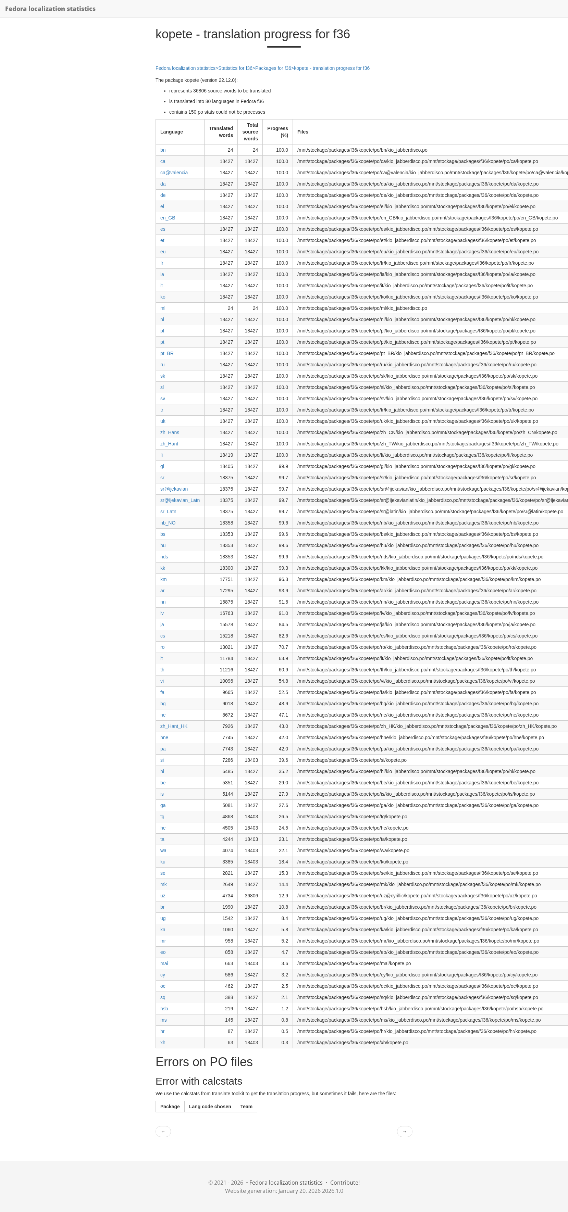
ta (162, 839)
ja (162, 624)
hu (163, 545)
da (163, 184)
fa (162, 692)
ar (162, 590)
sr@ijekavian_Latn (180, 500)
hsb (164, 1008)
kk (162, 568)
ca (162, 161)
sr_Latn (168, 511)
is (162, 794)
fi (161, 455)
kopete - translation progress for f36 (332, 68)
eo (163, 952)
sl (162, 387)
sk (162, 376)
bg (163, 703)
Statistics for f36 (235, 68)
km (163, 579)
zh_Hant (169, 443)
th (162, 669)
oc (162, 986)
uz (162, 895)
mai (164, 963)
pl (162, 330)
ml (162, 308)
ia (162, 274)
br (162, 907)
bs (162, 534)
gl (162, 466)
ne (163, 715)
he (163, 828)
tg (162, 816)
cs (162, 636)
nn (163, 602)
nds (164, 556)
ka (162, 929)
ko (162, 297)
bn (163, 150)
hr (162, 1031)
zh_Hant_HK (173, 726)
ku (162, 861)
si (162, 760)
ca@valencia (174, 172)
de (163, 195)
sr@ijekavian (174, 489)
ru (162, 364)
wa (163, 850)
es (162, 229)
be (163, 782)
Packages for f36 (273, 68)
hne (164, 737)
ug (163, 918)
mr (163, 941)
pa (163, 749)
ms (163, 1020)
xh (162, 1042)
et (162, 240)
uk (162, 421)
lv (162, 613)
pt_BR (167, 353)
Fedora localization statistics (50, 8)
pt (162, 342)
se (162, 873)
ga (163, 805)
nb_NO (167, 523)
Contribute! (345, 1182)
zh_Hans (169, 432)
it (161, 285)
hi (162, 771)
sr (162, 477)
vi (162, 681)
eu (163, 251)
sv (162, 398)
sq (162, 997)
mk (163, 884)
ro (162, 647)
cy (162, 974)
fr (161, 263)
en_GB (167, 217)
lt (161, 658)
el (162, 206)
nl (162, 319)
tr (161, 410)
